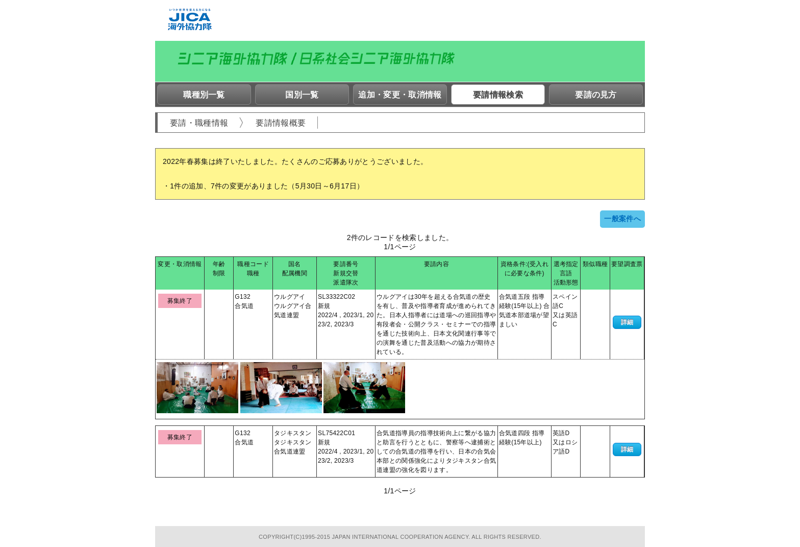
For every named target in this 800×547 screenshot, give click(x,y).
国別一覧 (301, 94)
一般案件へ (622, 219)
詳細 (627, 322)
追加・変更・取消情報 (399, 94)
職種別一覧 (204, 94)
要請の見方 (596, 94)
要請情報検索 (498, 94)
